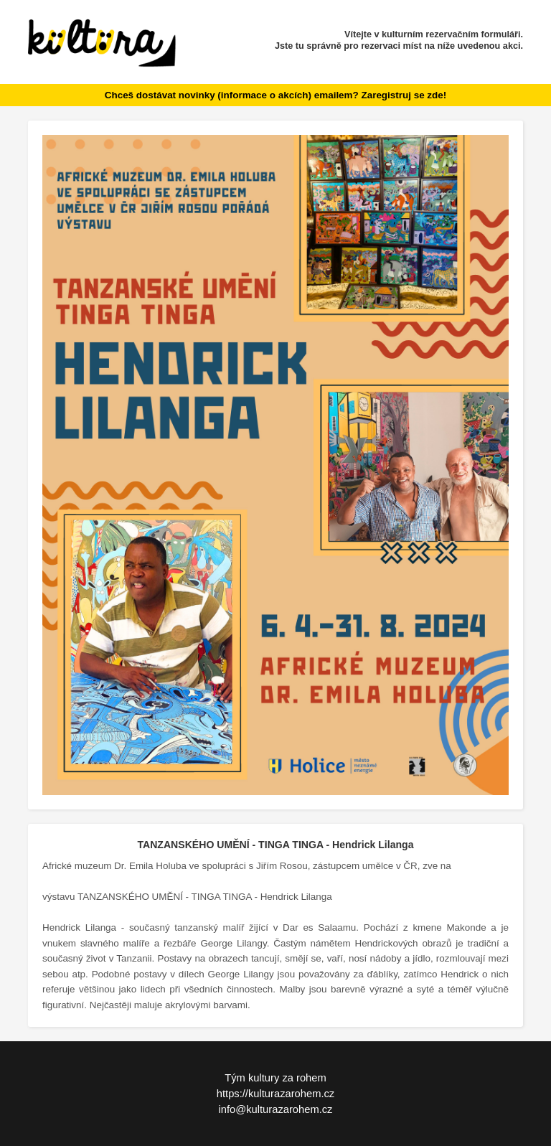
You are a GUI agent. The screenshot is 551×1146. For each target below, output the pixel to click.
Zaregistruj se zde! (403, 95)
